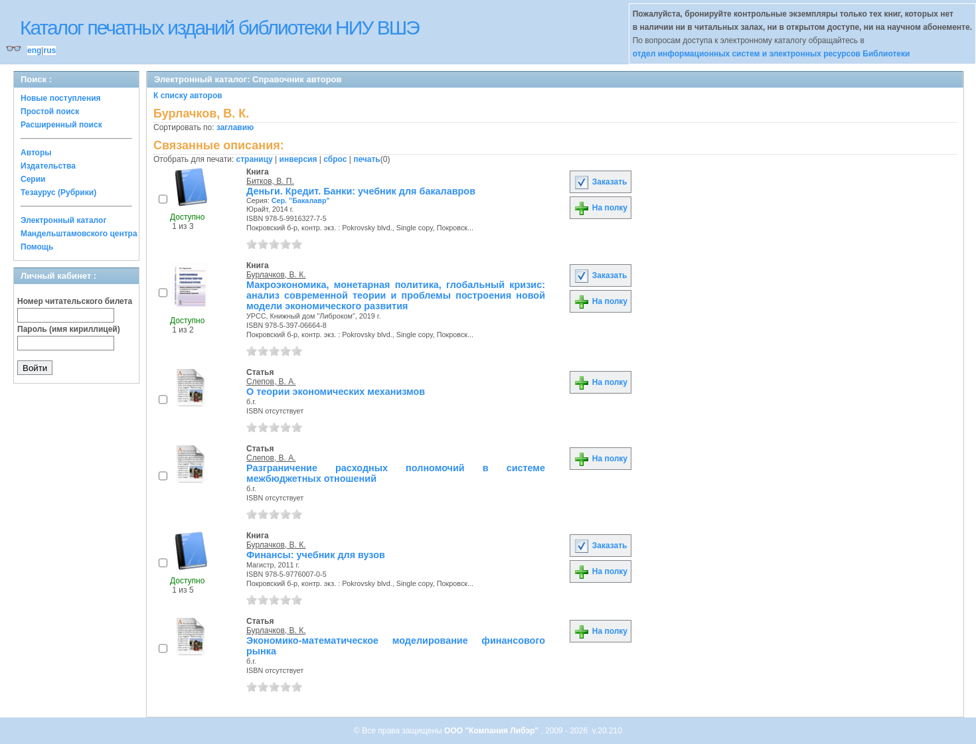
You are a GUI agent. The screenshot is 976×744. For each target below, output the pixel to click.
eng (34, 50)
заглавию (235, 127)
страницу (254, 159)
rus (49, 50)
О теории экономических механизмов (335, 391)
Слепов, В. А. (271, 381)
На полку (600, 207)
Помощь (37, 247)
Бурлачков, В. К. (276, 274)
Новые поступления (61, 98)
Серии (33, 179)
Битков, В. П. (270, 181)
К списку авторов (187, 95)
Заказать (600, 181)
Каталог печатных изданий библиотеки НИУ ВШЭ (219, 27)
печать (366, 159)
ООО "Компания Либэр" (492, 730)
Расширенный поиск (61, 124)
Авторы (36, 152)
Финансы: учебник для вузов (315, 555)
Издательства (48, 166)
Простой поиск (50, 111)
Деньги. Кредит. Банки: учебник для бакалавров (360, 191)
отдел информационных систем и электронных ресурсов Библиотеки (771, 53)
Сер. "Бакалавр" (301, 200)
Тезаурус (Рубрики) (58, 192)
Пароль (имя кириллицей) (68, 329)
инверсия (298, 159)
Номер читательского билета (74, 301)
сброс (335, 159)
